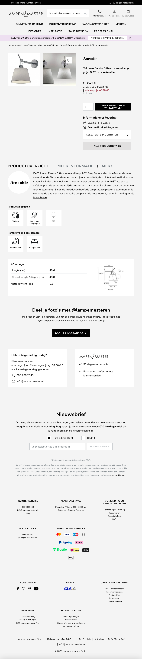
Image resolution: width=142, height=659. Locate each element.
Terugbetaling (114, 516)
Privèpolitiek (114, 595)
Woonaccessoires (71, 626)
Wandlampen (44, 45)
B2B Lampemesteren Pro (27, 623)
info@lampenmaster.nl (30, 381)
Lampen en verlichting (18, 45)
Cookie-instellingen (27, 619)
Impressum (114, 598)
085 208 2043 (25, 375)
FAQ (28, 513)
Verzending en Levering (114, 509)
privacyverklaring (116, 475)
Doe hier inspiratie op (69, 333)
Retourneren (114, 512)
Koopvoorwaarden (114, 591)
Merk (107, 166)
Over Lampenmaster (114, 588)
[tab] (31, 166)
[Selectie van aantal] (88, 106)
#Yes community (27, 616)
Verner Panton (71, 619)
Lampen (32, 45)
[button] (69, 60)
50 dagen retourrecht (27, 537)
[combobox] (68, 13)
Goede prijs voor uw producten (71, 623)
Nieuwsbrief (27, 534)
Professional (104, 31)
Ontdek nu (79, 37)
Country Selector (114, 601)
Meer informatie (75, 166)
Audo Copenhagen (71, 616)
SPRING (107, 38)
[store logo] (25, 13)
